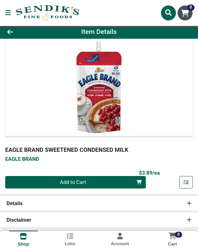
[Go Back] (28, 32)
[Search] (168, 13)
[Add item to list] (186, 182)
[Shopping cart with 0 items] (185, 13)
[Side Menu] (8, 13)
